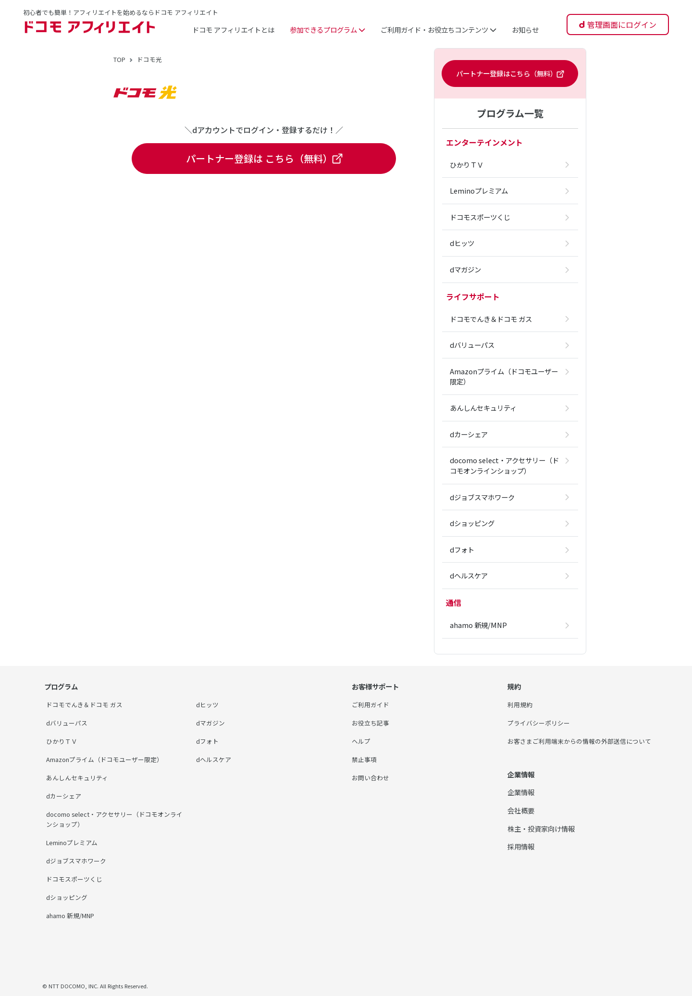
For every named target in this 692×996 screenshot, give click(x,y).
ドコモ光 (153, 59)
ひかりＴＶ (63, 740)
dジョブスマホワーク (78, 859)
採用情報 (520, 856)
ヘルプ (362, 740)
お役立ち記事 (372, 722)
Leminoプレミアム (75, 841)
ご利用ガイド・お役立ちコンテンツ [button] (438, 30)
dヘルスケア (215, 758)
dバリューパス (68, 722)
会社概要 (520, 820)
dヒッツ (208, 704)
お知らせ (525, 30)
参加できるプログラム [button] (327, 30)
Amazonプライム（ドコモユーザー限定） (110, 758)
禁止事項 (365, 758)
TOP (120, 59)
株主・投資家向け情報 (541, 838)
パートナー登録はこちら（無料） (510, 73)
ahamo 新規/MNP (74, 914)
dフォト (208, 740)
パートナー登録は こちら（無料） (264, 158)
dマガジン (211, 722)
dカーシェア (65, 794)
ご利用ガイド (372, 704)
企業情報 (520, 802)
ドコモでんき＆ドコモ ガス (87, 704)
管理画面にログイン (621, 24)
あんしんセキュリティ (79, 777)
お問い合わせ (372, 777)
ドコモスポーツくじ (76, 877)
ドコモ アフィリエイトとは (233, 30)
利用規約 (520, 704)
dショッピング (68, 895)
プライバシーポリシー (541, 722)
